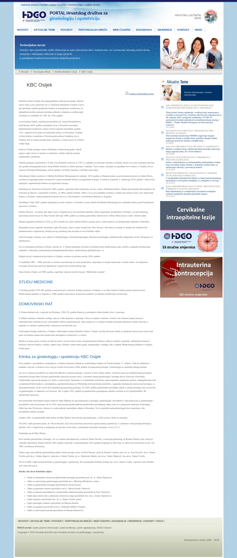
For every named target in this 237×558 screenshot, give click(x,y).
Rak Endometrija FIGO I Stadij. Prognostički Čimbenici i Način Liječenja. (193, 187)
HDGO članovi (104, 527)
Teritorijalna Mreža (78, 521)
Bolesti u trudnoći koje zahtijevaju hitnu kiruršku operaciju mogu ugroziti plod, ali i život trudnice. (193, 150)
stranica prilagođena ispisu (141, 93)
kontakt (44, 5)
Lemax (202, 540)
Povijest (57, 521)
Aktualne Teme (40, 521)
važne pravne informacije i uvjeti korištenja (54, 527)
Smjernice (135, 521)
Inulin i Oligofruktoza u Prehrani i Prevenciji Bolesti (188, 158)
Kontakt (149, 521)
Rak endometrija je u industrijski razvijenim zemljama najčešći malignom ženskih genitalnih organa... (191, 192)
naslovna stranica (30, 5)
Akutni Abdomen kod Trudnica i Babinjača (192, 146)
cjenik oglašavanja (86, 527)
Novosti (23, 521)
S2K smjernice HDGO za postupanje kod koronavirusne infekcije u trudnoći (190, 106)
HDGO (159, 521)
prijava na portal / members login (66, 5)
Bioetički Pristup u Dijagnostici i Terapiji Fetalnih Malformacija (191, 174)
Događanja (119, 521)
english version (92, 5)
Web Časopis (101, 521)
